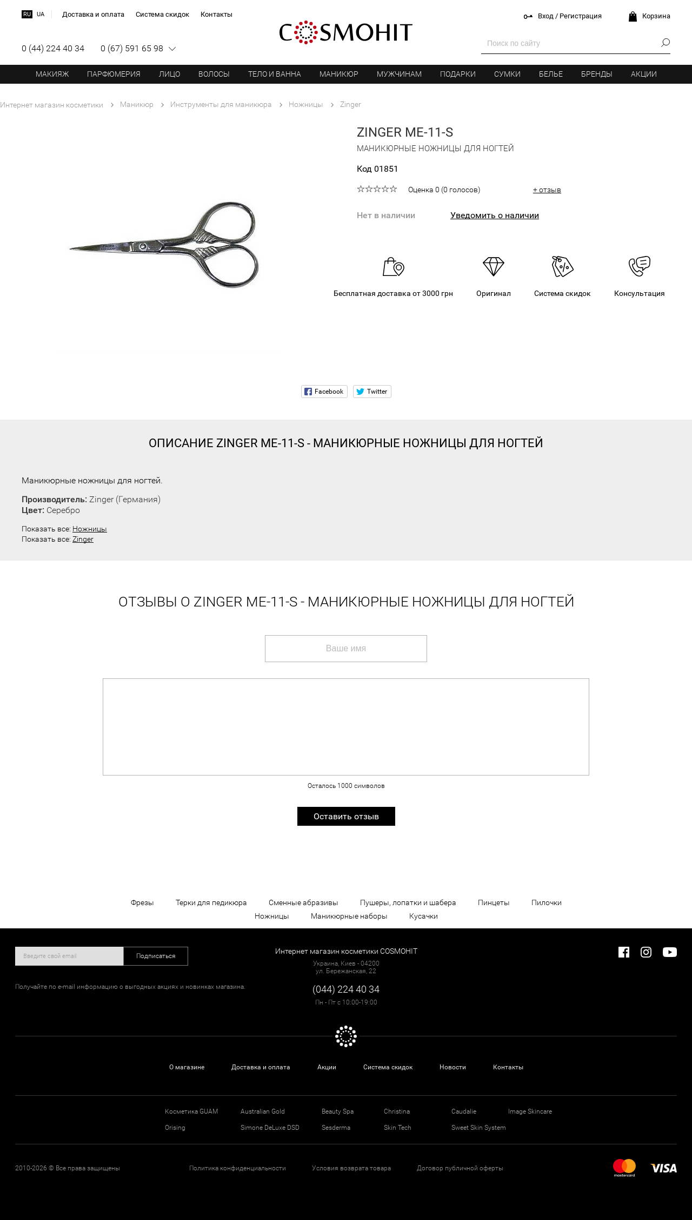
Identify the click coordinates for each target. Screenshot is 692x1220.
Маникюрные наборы (349, 916)
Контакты (508, 1067)
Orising (175, 1127)
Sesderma (336, 1127)
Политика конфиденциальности (237, 1168)
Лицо (169, 74)
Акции (644, 74)
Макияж (52, 74)
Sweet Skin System (478, 1127)
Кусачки (423, 916)
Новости (453, 1067)
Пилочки (546, 902)
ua (40, 14)
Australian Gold (263, 1111)
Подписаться (156, 956)
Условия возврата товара (351, 1168)
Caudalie (463, 1111)
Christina (397, 1111)
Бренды (597, 74)
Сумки (507, 74)
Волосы (214, 74)
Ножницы (89, 528)
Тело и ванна (274, 74)
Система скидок (387, 1067)
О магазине (186, 1067)
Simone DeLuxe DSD (270, 1127)
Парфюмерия (114, 74)
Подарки (458, 74)
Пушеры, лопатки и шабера (408, 902)
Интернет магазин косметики (51, 104)
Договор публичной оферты (460, 1168)
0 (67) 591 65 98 (132, 48)
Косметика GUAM (191, 1111)
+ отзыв (547, 189)
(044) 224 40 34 (346, 989)
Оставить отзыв (346, 816)
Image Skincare (530, 1111)
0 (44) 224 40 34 (53, 48)
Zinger (83, 539)
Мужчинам (399, 74)
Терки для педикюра (211, 902)
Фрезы (142, 902)
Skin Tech (397, 1127)
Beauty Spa (338, 1111)
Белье (551, 74)
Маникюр (339, 74)
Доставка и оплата (260, 1067)
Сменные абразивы (303, 902)
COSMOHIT (346, 32)
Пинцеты (494, 902)
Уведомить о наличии (494, 215)
